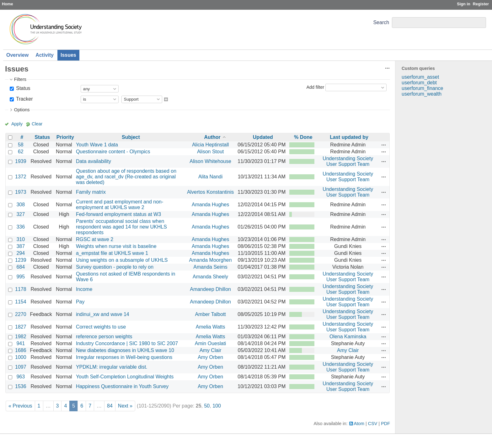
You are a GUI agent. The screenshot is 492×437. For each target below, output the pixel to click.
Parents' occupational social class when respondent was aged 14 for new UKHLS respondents (121, 226)
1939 (20, 161)
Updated (263, 137)
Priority (65, 137)
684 (20, 267)
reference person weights (104, 336)
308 (20, 204)
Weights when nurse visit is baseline (116, 246)
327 (20, 214)
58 (21, 144)
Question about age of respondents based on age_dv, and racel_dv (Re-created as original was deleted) (126, 176)
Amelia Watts (210, 326)
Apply (17, 123)
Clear (37, 123)
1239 (20, 260)
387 (20, 246)
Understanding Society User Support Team (348, 161)
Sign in (463, 4)
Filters (20, 79)
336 (20, 226)
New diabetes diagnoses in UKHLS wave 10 (125, 350)
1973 (20, 192)
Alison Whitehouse (210, 161)
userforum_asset (420, 77)
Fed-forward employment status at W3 (118, 214)
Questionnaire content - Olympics (113, 151)
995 (20, 276)
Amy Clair (210, 350)
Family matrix (91, 192)
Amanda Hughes (210, 204)
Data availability (93, 161)
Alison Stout (210, 151)
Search (381, 22)
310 (20, 239)
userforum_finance (422, 88)
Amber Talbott (210, 314)
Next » (125, 405)
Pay (80, 301)
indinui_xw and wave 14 (102, 314)
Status (22, 88)
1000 (20, 357)
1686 (20, 350)
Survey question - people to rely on (114, 267)
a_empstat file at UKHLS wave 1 (112, 253)
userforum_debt (419, 82)
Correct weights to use (101, 326)
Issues (68, 55)
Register (481, 4)
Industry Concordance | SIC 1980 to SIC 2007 (127, 343)
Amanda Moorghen (210, 260)
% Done (303, 137)
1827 (20, 326)
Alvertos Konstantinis (210, 192)
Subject (131, 137)
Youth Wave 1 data (97, 144)
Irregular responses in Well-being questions (124, 357)
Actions (383, 144)
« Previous (20, 405)
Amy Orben (210, 357)
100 (216, 405)
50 (207, 405)
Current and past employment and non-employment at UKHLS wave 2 (119, 204)
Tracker (24, 99)
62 (21, 151)
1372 (20, 176)
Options (22, 109)
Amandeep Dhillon (210, 289)
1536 (20, 386)
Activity (44, 55)
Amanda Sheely (210, 276)
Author (212, 137)
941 (20, 343)
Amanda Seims (210, 267)
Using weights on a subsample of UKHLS (122, 260)
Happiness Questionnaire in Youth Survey (122, 386)
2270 (20, 314)
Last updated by (349, 137)
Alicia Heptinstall (210, 144)
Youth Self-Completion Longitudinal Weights (125, 376)
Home (7, 4)
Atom (359, 423)
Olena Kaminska (347, 336)
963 (20, 376)
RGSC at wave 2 (94, 239)
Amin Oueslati (210, 343)
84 (110, 405)
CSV (372, 423)
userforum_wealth (421, 94)
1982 (20, 336)
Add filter (315, 87)
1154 (20, 301)
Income (84, 289)
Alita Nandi (210, 176)
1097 (20, 367)
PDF (385, 423)
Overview (17, 55)
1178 (20, 289)
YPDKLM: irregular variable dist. (111, 367)
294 (20, 253)
